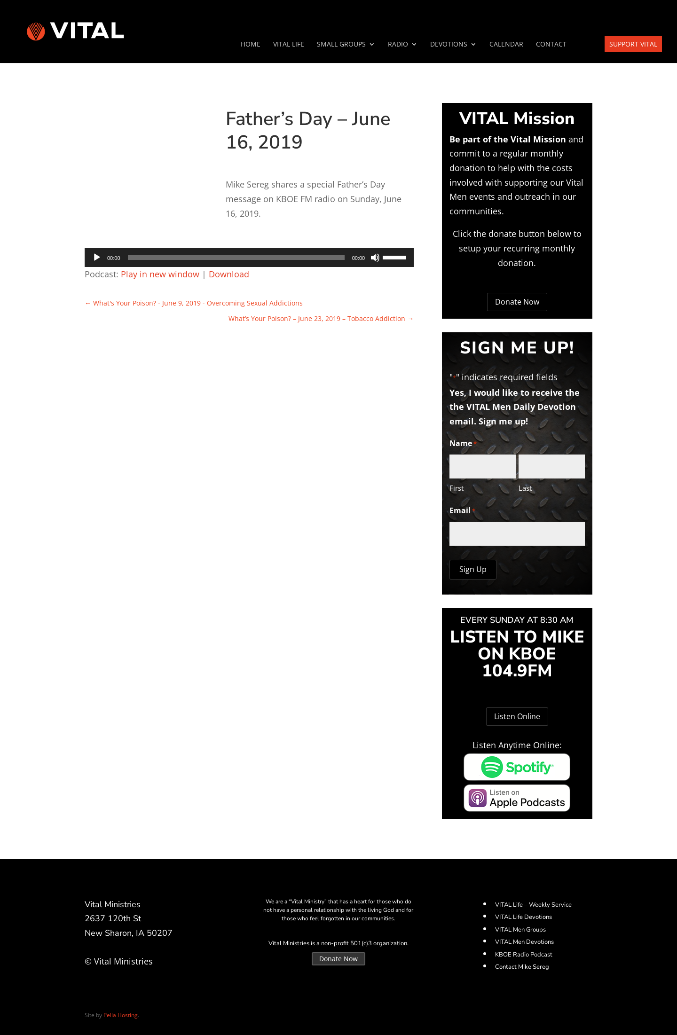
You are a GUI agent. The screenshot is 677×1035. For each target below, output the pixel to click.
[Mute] (375, 257)
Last (525, 488)
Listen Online (517, 716)
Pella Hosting (120, 1015)
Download (229, 274)
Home (250, 44)
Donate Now (517, 302)
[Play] (97, 257)
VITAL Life (288, 44)
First (456, 488)
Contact (551, 44)
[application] (249, 257)
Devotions (448, 44)
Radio (398, 44)
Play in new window (160, 274)
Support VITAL (633, 43)
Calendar (506, 44)
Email (462, 511)
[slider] (236, 257)
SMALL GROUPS (341, 44)
